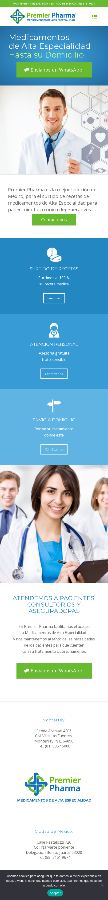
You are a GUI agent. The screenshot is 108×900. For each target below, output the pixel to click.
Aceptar (55, 893)
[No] (102, 885)
